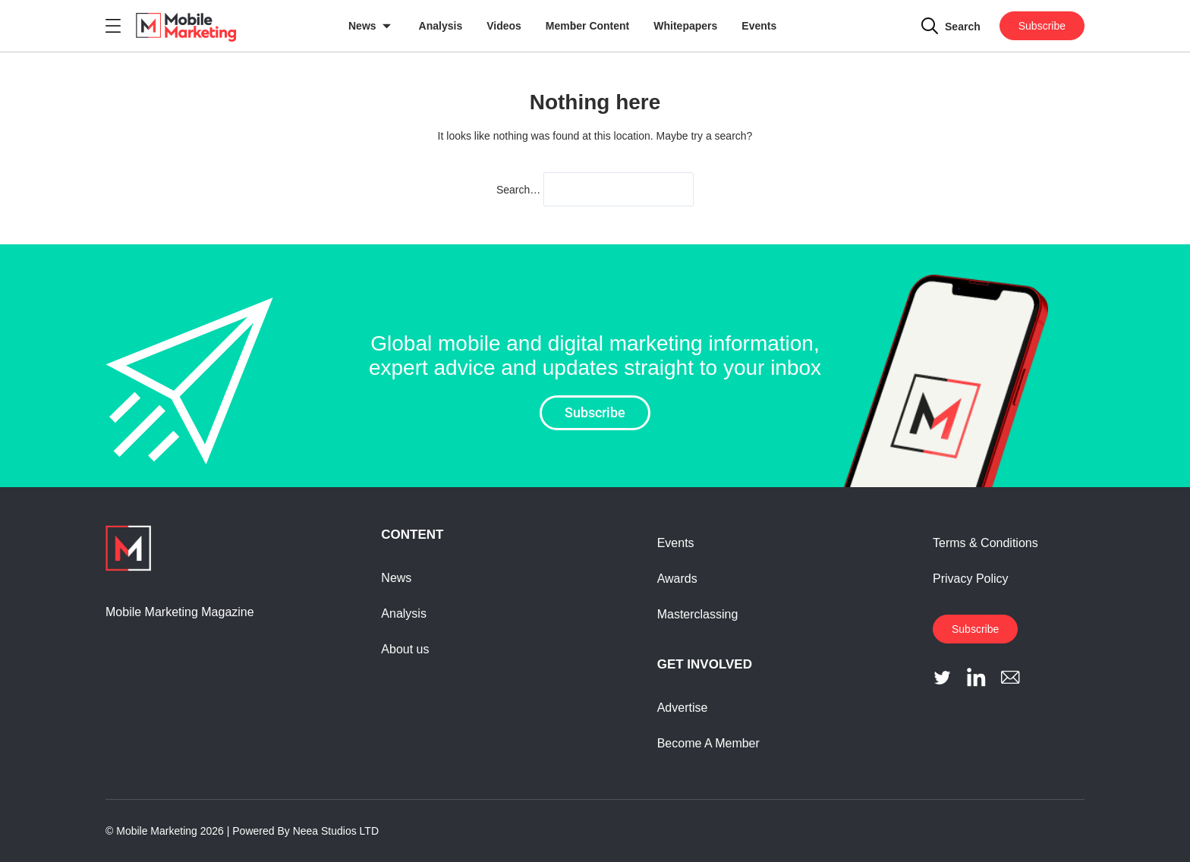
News (362, 26)
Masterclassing (697, 614)
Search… (518, 190)
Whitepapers (685, 26)
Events (758, 26)
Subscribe (1042, 26)
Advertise (682, 707)
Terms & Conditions (985, 542)
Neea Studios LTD (336, 831)
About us (405, 649)
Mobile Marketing (156, 831)
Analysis (441, 26)
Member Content (587, 26)
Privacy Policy (971, 578)
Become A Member (708, 743)
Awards (677, 578)
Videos (503, 26)
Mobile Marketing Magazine (179, 612)
